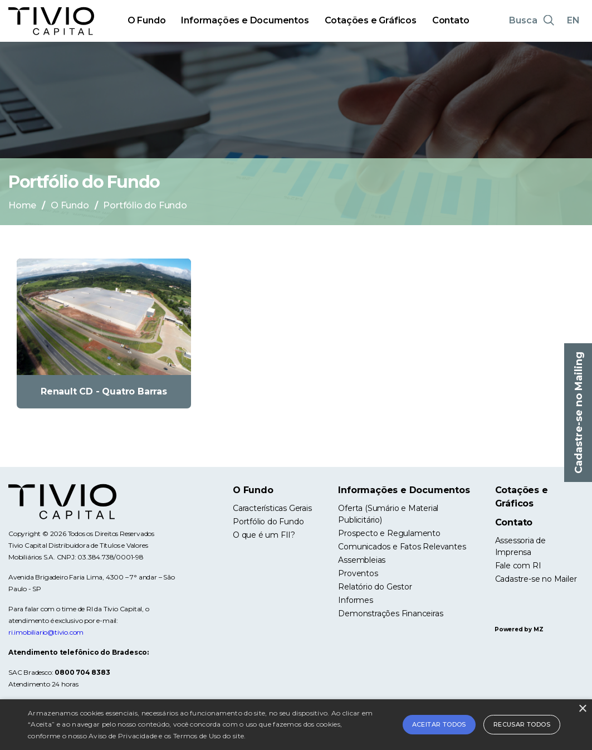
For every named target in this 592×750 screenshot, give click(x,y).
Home (22, 205)
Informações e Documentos (245, 20)
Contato (450, 20)
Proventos (358, 573)
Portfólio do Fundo (268, 522)
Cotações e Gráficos (371, 20)
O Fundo (147, 20)
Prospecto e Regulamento (389, 533)
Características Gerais (272, 508)
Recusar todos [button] (521, 724)
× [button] (582, 709)
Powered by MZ (519, 629)
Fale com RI (518, 566)
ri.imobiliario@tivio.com (46, 632)
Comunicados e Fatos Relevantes (402, 547)
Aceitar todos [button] (439, 724)
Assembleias (361, 560)
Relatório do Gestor (375, 587)
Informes (355, 600)
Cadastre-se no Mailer (536, 579)
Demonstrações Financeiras (390, 613)
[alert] (296, 724)
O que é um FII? (264, 535)
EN (573, 20)
